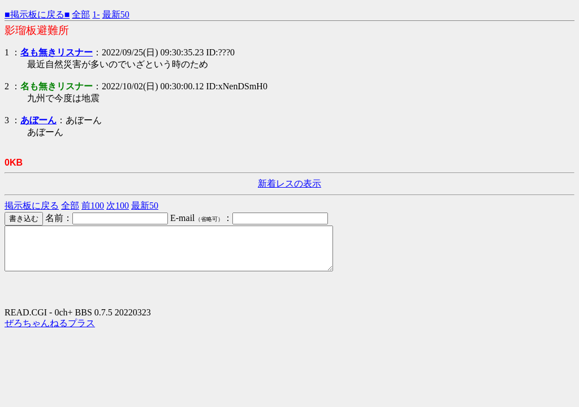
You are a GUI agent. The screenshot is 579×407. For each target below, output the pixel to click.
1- (96, 14)
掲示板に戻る (32, 205)
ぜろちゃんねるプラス (50, 331)
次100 (117, 205)
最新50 (115, 14)
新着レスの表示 (289, 183)
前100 (92, 205)
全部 (81, 14)
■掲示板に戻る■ (37, 14)
